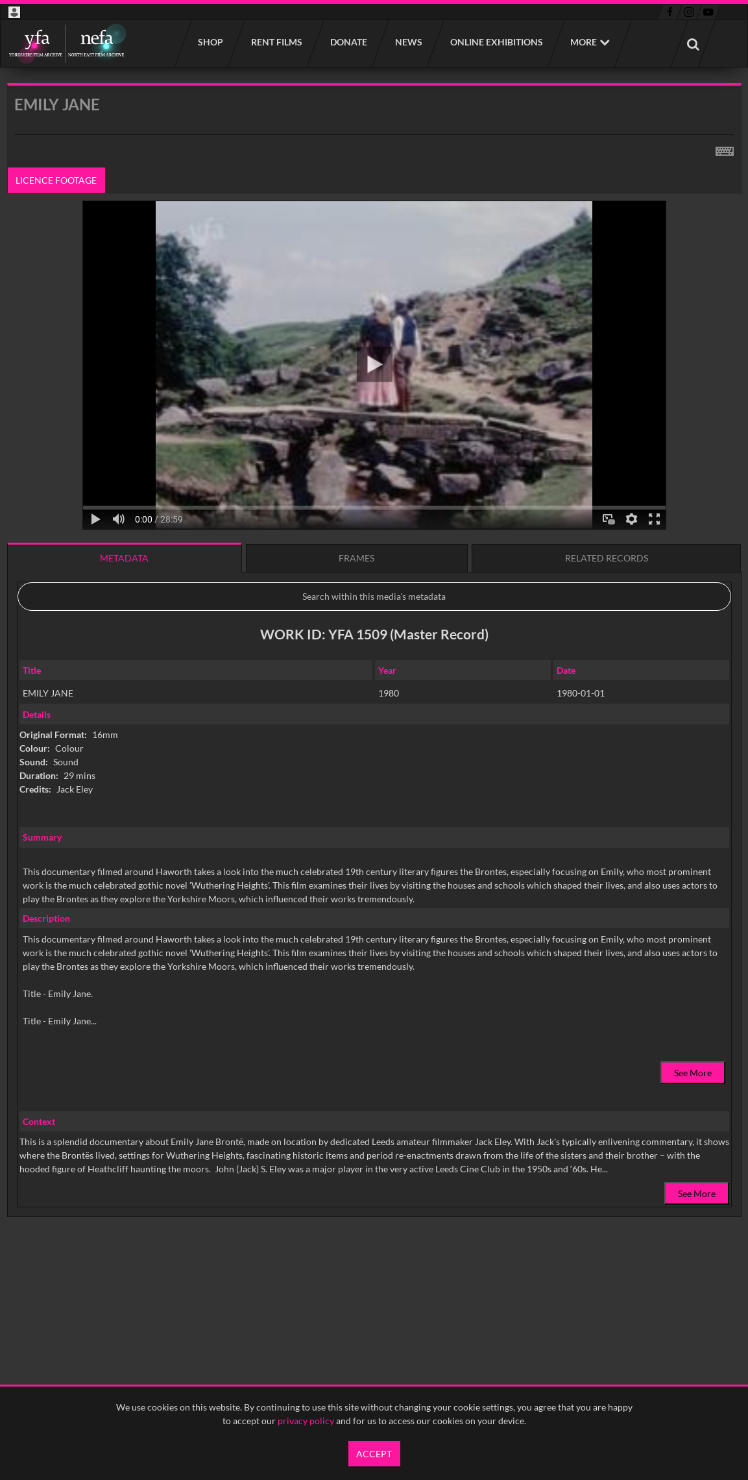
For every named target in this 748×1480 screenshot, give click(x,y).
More (583, 41)
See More (693, 1072)
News (408, 41)
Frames (356, 557)
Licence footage (56, 180)
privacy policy (306, 1420)
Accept (374, 1453)
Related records (606, 557)
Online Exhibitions (496, 41)
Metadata (124, 557)
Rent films (276, 41)
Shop (210, 41)
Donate (348, 41)
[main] (374, 683)
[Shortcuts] (725, 148)
